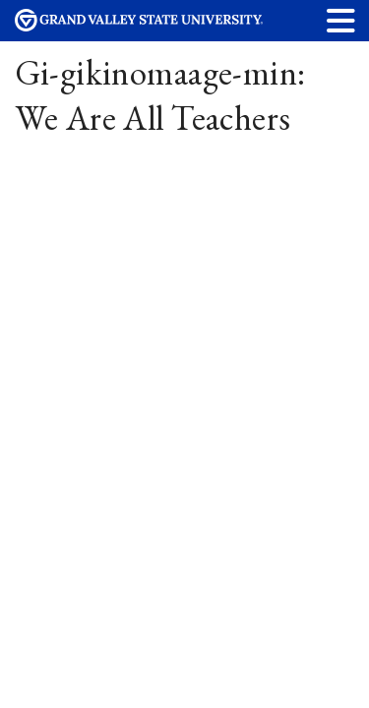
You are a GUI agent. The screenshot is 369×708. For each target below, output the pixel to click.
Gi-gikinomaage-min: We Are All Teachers (160, 95)
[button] (341, 20)
